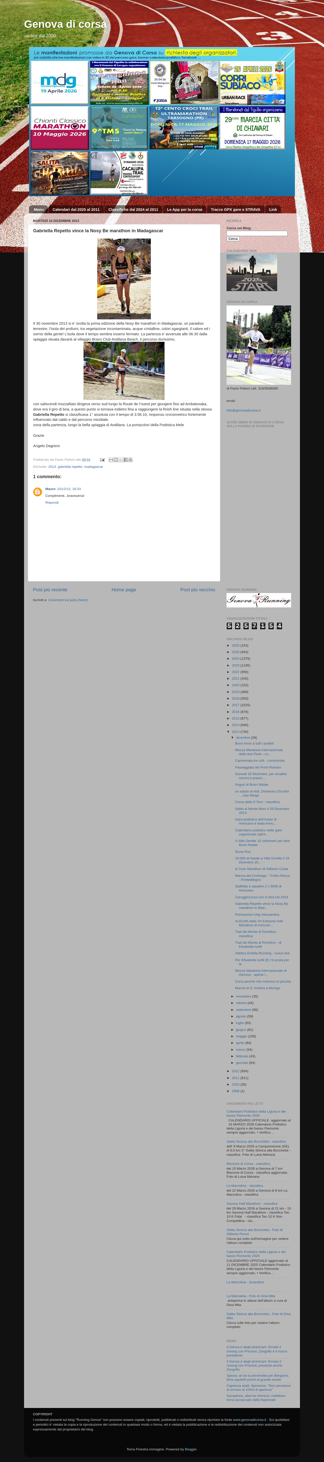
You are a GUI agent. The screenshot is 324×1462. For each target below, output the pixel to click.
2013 (52, 467)
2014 (236, 725)
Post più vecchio (197, 589)
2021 (236, 678)
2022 (236, 672)
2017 (236, 705)
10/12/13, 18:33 (69, 489)
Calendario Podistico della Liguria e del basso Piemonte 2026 (256, 1113)
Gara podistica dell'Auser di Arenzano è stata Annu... (256, 821)
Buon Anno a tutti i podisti (254, 743)
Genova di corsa (65, 24)
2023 (236, 665)
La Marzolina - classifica (245, 1186)
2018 (236, 698)
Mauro (50, 489)
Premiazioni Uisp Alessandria (257, 914)
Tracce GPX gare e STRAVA (235, 209)
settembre (244, 1010)
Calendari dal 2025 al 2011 (76, 209)
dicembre (243, 737)
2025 (236, 652)
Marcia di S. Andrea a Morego (257, 988)
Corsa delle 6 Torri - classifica (257, 802)
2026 (236, 645)
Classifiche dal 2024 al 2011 (133, 209)
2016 (236, 712)
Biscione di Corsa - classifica (248, 1164)
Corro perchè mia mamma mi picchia (263, 981)
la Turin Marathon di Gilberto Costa (261, 869)
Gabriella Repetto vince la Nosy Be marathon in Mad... (261, 906)
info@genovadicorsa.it (243, 410)
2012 (236, 1071)
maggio (242, 1036)
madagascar (93, 467)
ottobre (242, 1003)
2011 (236, 1078)
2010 (236, 1084)
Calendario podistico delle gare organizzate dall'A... (258, 832)
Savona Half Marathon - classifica (252, 1203)
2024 (236, 658)
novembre (244, 996)
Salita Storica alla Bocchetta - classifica (256, 1141)
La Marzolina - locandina (245, 1282)
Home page (124, 589)
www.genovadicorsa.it (249, 1420)
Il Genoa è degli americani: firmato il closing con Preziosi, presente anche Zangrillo (254, 1365)
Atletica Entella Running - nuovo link (262, 953)
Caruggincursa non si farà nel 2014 (261, 897)
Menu (39, 209)
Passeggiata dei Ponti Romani (258, 767)
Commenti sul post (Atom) (68, 600)
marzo (241, 1049)
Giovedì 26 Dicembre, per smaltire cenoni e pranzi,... (261, 776)
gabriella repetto (70, 467)
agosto (241, 1016)
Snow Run (243, 852)
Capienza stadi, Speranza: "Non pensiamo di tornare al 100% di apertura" (259, 1388)
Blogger (190, 1449)
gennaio (242, 1063)
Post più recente (50, 589)
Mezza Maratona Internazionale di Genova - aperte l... (261, 973)
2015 (236, 718)
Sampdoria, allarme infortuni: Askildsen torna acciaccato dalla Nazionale (256, 1398)
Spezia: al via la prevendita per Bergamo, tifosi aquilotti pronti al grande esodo (258, 1377)
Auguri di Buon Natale (251, 784)
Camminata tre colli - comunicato (260, 760)
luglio (240, 1023)
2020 (236, 685)
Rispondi (52, 502)
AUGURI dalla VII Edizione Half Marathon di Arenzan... (259, 923)
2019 (236, 692)
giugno (241, 1030)
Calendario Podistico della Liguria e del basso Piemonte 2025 (256, 1254)
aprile (240, 1043)
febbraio (242, 1056)
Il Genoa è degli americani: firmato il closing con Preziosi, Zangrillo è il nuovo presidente (257, 1351)
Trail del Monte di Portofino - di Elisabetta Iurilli (258, 944)
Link (273, 209)
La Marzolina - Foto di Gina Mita (251, 1296)
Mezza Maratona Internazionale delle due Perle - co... (259, 752)
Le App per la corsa (184, 209)
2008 (236, 1091)
